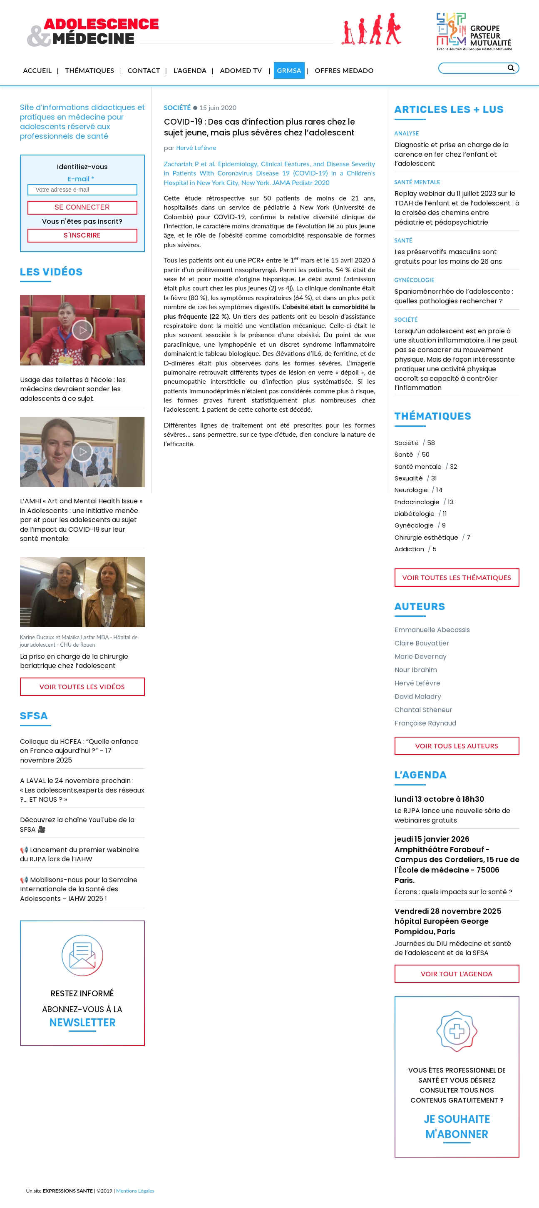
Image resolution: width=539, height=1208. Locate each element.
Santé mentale (418, 182)
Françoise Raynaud (425, 723)
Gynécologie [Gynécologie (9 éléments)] (420, 525)
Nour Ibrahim (416, 670)
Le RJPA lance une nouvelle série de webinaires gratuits (452, 815)
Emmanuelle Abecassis (432, 630)
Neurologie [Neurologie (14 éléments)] (418, 489)
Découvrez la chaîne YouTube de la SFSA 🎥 (77, 824)
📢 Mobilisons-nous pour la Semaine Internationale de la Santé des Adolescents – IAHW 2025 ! (78, 889)
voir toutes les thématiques (457, 577)
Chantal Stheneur (423, 710)
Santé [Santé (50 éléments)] (412, 454)
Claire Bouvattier (422, 643)
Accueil (37, 70)
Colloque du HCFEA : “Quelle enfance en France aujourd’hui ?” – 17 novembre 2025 (79, 751)
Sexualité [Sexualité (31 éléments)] (416, 478)
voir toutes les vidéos (82, 686)
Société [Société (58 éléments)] (415, 442)
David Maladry (418, 696)
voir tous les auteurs (457, 746)
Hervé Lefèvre (196, 148)
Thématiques (89, 70)
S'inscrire (82, 235)
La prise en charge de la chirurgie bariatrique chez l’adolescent (74, 661)
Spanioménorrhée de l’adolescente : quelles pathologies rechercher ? (454, 296)
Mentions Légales (135, 1191)
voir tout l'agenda (456, 974)
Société (177, 107)
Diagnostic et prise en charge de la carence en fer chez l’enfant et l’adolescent (452, 154)
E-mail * (81, 179)
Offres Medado (344, 70)
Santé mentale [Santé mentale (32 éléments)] (426, 466)
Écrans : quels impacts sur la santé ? (453, 892)
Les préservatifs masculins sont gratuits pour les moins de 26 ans (448, 256)
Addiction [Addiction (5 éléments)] (416, 549)
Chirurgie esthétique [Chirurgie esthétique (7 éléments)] (432, 537)
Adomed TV (241, 70)
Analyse (407, 133)
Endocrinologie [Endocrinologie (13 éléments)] (424, 502)
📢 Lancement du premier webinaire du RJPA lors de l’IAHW (79, 854)
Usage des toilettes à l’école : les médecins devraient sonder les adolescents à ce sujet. (73, 389)
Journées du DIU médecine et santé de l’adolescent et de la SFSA (453, 948)
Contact (144, 70)
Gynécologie (415, 280)
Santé (404, 240)
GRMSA (289, 70)
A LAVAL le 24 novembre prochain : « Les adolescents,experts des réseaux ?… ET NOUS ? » (82, 790)
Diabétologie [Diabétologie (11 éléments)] (421, 513)
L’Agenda (190, 70)
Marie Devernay (421, 656)
